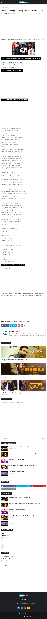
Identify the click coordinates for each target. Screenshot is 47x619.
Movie (2, 537)
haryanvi (3, 544)
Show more (43, 343)
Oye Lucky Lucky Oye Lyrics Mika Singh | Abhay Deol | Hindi (21, 465)
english (2, 542)
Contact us (13, 616)
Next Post (43, 438)
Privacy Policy (19, 616)
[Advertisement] (23, 26)
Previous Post (5, 438)
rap (2, 548)
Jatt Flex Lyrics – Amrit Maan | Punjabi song (11, 393)
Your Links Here (4, 560)
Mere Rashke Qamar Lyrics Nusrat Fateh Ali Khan (19, 446)
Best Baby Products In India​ (7, 556)
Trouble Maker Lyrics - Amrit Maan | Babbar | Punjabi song (14, 359)
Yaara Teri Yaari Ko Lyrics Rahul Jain (16, 471)
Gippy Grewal (12, 62)
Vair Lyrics (7, 268)
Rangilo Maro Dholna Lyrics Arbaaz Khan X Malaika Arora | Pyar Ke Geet (24, 453)
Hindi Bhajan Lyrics (5, 535)
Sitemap (39, 616)
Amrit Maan (7, 7)
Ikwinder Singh (13, 64)
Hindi (2, 533)
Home (2, 7)
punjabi (28, 321)
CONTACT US (5, 295)
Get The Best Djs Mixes (6, 558)
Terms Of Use (33, 616)
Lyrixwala (17, 331)
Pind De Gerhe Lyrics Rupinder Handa (16, 459)
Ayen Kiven (22, 293)
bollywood (3, 539)
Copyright (26, 616)
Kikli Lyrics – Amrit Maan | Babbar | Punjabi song (12, 376)
